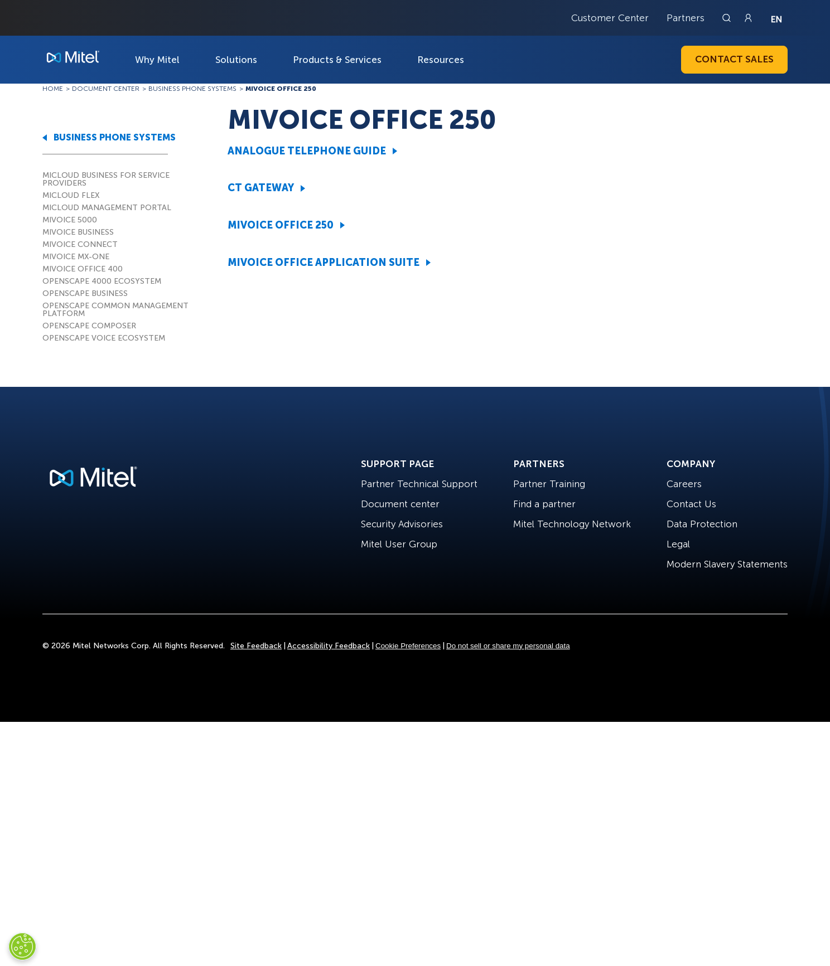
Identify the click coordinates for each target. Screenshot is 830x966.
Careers (684, 483)
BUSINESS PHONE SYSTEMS (115, 137)
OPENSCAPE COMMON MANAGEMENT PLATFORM (115, 309)
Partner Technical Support (419, 483)
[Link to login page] (748, 17)
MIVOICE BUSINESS (78, 232)
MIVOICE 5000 (69, 220)
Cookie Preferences (408, 646)
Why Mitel (157, 59)
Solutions (236, 59)
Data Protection (702, 524)
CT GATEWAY (261, 188)
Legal (678, 544)
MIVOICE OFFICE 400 (82, 269)
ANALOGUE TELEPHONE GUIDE (307, 151)
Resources (440, 59)
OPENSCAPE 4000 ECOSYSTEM (101, 281)
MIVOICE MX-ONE (75, 256)
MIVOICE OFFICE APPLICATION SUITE (323, 262)
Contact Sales (734, 59)
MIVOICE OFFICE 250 (281, 225)
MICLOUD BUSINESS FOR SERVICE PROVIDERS (106, 179)
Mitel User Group (399, 544)
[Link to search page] (728, 17)
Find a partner (544, 503)
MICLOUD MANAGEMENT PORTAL (106, 207)
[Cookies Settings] (22, 946)
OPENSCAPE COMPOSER (89, 326)
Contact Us (691, 503)
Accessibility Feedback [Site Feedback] (328, 646)
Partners (685, 17)
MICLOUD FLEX (71, 195)
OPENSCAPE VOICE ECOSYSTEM (103, 338)
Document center (400, 503)
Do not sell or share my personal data (508, 646)
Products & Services (337, 59)
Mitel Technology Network (572, 524)
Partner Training (549, 483)
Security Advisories (402, 524)
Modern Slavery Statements (727, 564)
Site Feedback (256, 646)
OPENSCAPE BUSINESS (85, 293)
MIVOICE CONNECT (80, 244)
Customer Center (610, 17)
